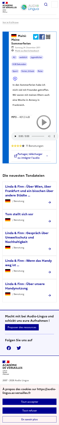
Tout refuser (29, 410)
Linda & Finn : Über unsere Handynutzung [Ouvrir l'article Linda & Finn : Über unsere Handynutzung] (25, 286)
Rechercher (46, 4)
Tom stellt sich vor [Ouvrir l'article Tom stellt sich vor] (19, 214)
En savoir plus (29, 419)
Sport (15, 71)
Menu (54, 4)
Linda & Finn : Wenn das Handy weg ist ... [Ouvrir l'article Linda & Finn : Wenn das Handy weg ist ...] (28, 262)
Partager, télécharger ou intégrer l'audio (28, 156)
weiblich (23, 57)
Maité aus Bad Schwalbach (27, 50)
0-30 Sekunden (19, 64)
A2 (14, 57)
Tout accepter (29, 402)
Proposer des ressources (22, 327)
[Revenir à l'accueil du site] (12, 368)
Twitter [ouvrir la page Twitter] (19, 348)
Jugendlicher (36, 57)
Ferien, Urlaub (27, 71)
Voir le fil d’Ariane (11, 22)
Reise (40, 71)
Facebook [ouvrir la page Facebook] (9, 348)
